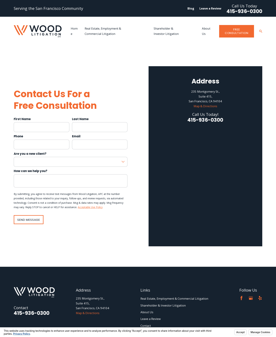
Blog (190, 8)
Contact (145, 281)
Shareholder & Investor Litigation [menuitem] (166, 31)
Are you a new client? (30, 131)
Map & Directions (205, 141)
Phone (18, 114)
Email (76, 114)
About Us (146, 268)
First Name (22, 97)
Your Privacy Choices (61, 322)
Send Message (28, 198)
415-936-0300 (244, 11)
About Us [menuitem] (206, 31)
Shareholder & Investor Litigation (163, 261)
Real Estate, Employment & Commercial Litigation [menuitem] (103, 31)
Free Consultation (236, 31)
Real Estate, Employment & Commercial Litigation (174, 254)
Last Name (80, 97)
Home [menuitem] (74, 31)
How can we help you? (30, 149)
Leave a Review (210, 8)
